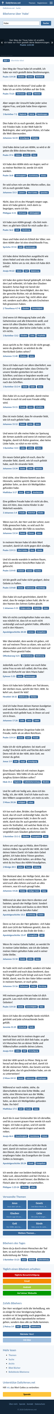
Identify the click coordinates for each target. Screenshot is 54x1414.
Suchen (26, 155)
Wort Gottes (32, 193)
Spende (27, 1394)
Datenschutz (40, 1404)
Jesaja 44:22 (8, 270)
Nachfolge (41, 588)
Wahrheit (39, 77)
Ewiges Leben (25, 608)
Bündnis (46, 782)
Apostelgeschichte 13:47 (14, 935)
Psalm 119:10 (9, 1006)
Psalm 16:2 (8, 230)
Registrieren (42, 3)
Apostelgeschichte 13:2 (14, 914)
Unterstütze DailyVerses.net (19, 1382)
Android (27, 1287)
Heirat (32, 114)
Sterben (34, 697)
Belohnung (40, 656)
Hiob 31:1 (7, 782)
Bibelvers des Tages (14, 1243)
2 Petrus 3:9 (8, 1326)
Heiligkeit (21, 802)
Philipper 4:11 (9, 213)
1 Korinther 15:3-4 (11, 386)
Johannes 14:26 (10, 890)
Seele (31, 1027)
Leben (31, 802)
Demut (22, 533)
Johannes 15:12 (10, 424)
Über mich (13, 1404)
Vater (44, 891)
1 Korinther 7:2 (10, 114)
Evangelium (41, 632)
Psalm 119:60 (9, 587)
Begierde (22, 114)
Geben (18, 155)
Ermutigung (24, 138)
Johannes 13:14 (10, 533)
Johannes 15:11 (10, 407)
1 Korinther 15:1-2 (11, 836)
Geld (20, 247)
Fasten (40, 915)
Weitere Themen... (27, 1233)
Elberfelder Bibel (17, 60)
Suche (18, 8)
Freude (22, 407)
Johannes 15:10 (10, 959)
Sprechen (44, 193)
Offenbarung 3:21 (11, 655)
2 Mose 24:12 (9, 1078)
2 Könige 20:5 (9, 867)
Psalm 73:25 (8, 93)
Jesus (32, 356)
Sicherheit (22, 1027)
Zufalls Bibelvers (12, 1303)
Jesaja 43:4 (8, 1051)
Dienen (31, 533)
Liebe (32, 335)
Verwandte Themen (14, 1196)
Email (27, 1281)
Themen (32, 3)
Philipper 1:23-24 (11, 1187)
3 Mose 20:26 (9, 802)
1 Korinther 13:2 (10, 335)
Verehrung (26, 230)
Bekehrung (35, 271)
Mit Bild (27, 1340)
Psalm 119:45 (9, 570)
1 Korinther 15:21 (11, 1259)
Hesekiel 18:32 (10, 696)
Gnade (30, 1163)
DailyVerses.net (9, 8)
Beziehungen (42, 114)
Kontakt (30, 1404)
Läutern (22, 193)
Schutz (43, 176)
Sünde (19, 271)
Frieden (35, 138)
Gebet (36, 720)
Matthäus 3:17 (10, 492)
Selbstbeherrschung (32, 782)
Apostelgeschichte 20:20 (14, 632)
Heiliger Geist (34, 891)
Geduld (25, 1326)
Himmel (37, 94)
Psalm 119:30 (9, 76)
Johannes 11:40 (10, 356)
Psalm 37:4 (8, 155)
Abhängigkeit (21, 176)
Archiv (12, 1363)
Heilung (37, 867)
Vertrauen (20, 94)
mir (8, 1387)
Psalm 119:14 (9, 737)
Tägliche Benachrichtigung (27, 1275)
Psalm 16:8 (8, 175)
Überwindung (27, 656)
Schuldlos (39, 407)
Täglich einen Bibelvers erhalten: (22, 1269)
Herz (34, 155)
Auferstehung (43, 1260)
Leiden (30, 448)
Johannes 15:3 (9, 192)
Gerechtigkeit (37, 308)
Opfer (33, 387)
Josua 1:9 (7, 761)
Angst (23, 761)
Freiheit (21, 571)
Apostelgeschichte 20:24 (14, 1163)
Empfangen (42, 1078)
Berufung (42, 986)
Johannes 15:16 (10, 986)
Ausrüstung (33, 176)
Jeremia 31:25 (9, 1027)
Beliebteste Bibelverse (19, 1372)
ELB (6, 60)
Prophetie (41, 335)
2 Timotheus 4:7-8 (11, 308)
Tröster (22, 891)
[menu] (51, 4)
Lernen (31, 632)
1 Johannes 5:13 (10, 608)
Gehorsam (30, 588)
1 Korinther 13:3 (10, 448)
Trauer (28, 867)
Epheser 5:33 (9, 676)
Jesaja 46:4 (8, 1136)
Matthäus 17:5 (10, 1108)
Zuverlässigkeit (21, 1136)
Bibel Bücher (14, 1367)
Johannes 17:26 (10, 720)
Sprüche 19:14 (9, 247)
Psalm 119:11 (9, 550)
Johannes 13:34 (10, 468)
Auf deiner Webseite (27, 1293)
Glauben (21, 77)
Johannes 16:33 (10, 138)
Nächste (39, 468)
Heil (26, 271)
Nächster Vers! (27, 1334)
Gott (29, 94)
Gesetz (30, 77)
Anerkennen (37, 492)
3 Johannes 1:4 (10, 512)
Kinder (40, 513)
